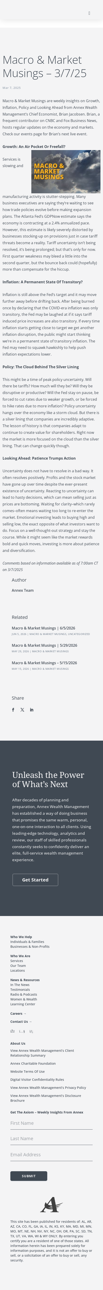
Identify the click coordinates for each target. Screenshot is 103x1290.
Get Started (35, 880)
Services (16, 961)
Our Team (18, 965)
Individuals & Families (27, 941)
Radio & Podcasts (23, 994)
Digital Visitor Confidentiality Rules (37, 1079)
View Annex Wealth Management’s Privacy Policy (48, 1087)
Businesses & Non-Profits (30, 946)
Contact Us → (21, 1021)
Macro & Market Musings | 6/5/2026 (43, 628)
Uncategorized (79, 634)
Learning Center (22, 1004)
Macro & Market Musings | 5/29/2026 (44, 645)
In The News (19, 985)
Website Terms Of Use (27, 1071)
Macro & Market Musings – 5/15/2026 (44, 662)
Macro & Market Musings (47, 634)
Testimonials (20, 989)
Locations (17, 970)
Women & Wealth (23, 999)
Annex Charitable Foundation (33, 1063)
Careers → (18, 1013)
